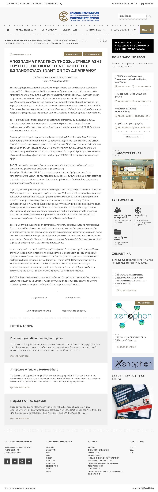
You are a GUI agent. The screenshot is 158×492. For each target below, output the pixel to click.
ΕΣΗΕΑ (79, 16)
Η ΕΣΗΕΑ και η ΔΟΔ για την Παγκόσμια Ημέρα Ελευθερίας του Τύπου (131, 79)
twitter (15, 461)
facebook (7, 461)
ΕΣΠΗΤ (49, 468)
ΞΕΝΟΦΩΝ (51, 450)
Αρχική (7, 40)
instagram (22, 461)
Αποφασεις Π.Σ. (92, 54)
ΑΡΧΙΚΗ (8, 29)
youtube (29, 461)
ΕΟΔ (48, 455)
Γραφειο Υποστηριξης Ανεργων (103, 463)
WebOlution (147, 488)
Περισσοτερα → (133, 136)
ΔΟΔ (48, 452)
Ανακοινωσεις (24, 29)
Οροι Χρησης (94, 474)
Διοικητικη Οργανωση (98, 450)
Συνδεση (149, 4)
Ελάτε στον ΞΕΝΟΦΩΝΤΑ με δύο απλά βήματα (131, 339)
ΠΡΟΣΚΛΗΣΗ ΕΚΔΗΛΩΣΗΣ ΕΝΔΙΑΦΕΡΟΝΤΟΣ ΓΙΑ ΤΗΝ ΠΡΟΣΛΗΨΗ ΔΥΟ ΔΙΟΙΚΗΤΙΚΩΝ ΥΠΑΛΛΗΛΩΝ (132, 279)
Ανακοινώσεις (20, 40)
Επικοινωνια (52, 3)
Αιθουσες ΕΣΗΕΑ (129, 153)
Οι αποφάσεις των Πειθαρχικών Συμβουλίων (143, 220)
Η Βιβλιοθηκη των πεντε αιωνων (103, 458)
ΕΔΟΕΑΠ (50, 447)
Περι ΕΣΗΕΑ (11, 3)
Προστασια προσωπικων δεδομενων (105, 471)
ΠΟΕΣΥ (49, 458)
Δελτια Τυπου (124, 86)
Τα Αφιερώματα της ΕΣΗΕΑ (122, 241)
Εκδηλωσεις (70, 29)
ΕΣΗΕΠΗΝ (50, 463)
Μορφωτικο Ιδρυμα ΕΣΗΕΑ (100, 460)
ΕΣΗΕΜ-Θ (50, 460)
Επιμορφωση (94, 29)
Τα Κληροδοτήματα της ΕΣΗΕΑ (123, 219)
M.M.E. (49, 471)
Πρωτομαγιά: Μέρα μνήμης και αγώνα (36, 338)
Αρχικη (91, 447)
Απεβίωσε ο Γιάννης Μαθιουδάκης (34, 369)
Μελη (145, 29)
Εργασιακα (48, 29)
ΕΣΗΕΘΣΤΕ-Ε (52, 466)
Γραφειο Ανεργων (122, 29)
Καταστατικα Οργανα (31, 3)
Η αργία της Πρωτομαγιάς (28, 401)
